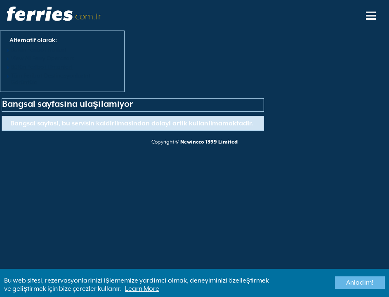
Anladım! (359, 282)
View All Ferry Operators (42, 58)
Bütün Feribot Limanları (42, 67)
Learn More (142, 288)
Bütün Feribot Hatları (38, 49)
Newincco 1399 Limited (209, 142)
